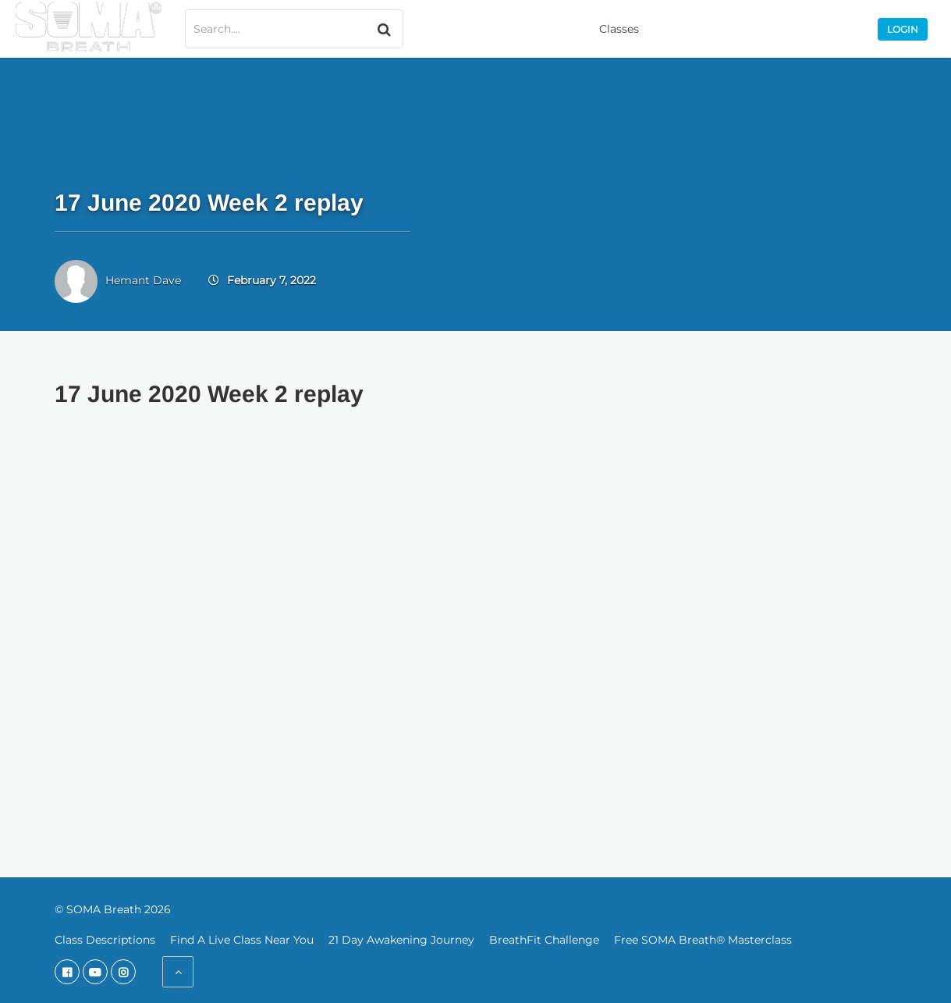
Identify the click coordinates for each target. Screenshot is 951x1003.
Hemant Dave (143, 280)
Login (902, 29)
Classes (619, 29)
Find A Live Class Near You (242, 940)
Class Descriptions (105, 940)
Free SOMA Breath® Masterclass (703, 940)
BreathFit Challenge (544, 940)
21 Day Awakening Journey (401, 940)
